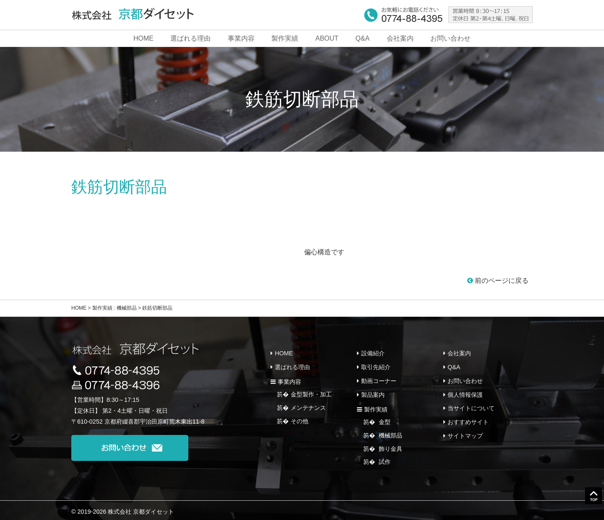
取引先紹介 (376, 366)
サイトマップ (465, 431)
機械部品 (389, 432)
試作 (384, 458)
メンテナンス (308, 406)
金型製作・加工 (311, 393)
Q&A (362, 38)
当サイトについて (471, 405)
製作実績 (284, 38)
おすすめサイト (468, 418)
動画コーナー (378, 379)
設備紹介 (373, 352)
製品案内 (373, 392)
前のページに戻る (497, 280)
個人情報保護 (465, 392)
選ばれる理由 (190, 38)
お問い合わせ (450, 38)
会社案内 (400, 38)
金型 (384, 419)
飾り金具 (389, 445)
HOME (143, 38)
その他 (299, 419)
